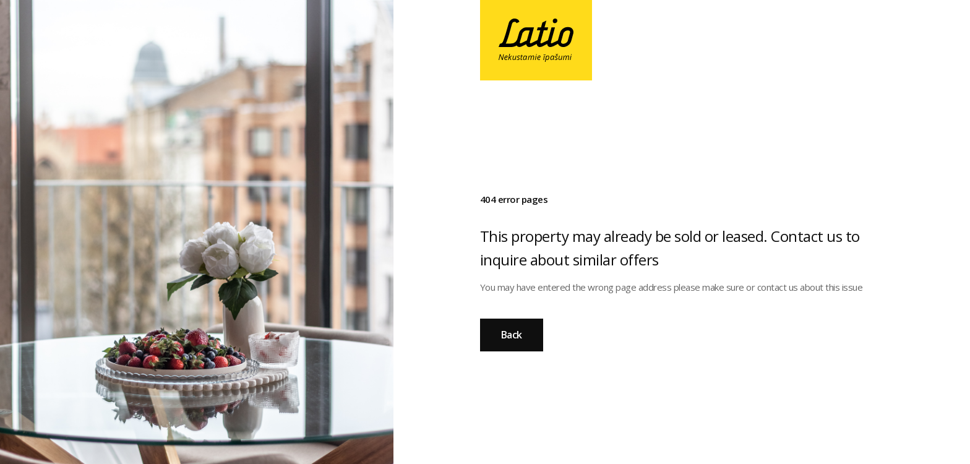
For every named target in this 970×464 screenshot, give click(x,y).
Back (511, 335)
